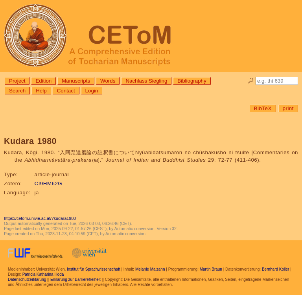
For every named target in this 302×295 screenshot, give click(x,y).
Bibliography (191, 81)
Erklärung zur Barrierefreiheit (75, 279)
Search (17, 91)
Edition (43, 81)
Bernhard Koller (275, 269)
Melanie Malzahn (150, 269)
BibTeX (263, 108)
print (288, 108)
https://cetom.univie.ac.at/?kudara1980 (40, 218)
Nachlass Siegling (146, 81)
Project (17, 81)
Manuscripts (76, 81)
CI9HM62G (49, 183)
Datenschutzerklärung (27, 279)
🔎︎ (250, 81)
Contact (66, 91)
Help (41, 91)
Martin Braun (211, 269)
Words (107, 81)
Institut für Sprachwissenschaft (93, 269)
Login (91, 91)
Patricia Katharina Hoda (43, 274)
